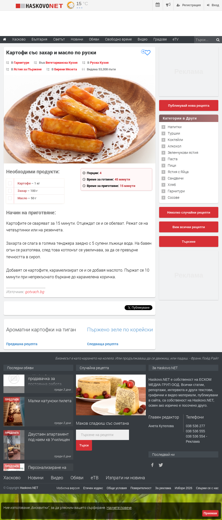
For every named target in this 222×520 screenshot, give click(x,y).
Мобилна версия (68, 488)
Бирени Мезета (65, 69)
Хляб (172, 184)
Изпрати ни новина (125, 477)
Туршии (174, 133)
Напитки (175, 126)
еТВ (94, 477)
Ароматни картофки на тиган (41, 329)
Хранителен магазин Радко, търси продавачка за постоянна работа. (47, 387)
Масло (23, 198)
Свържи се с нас (207, 488)
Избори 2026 (183, 488)
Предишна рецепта (21, 343)
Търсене (189, 241)
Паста (173, 159)
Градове (160, 39)
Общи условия (117, 488)
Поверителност (140, 488)
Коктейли (175, 139)
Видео (57, 477)
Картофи (24, 183)
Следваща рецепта (102, 343)
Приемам (210, 513)
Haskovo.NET (29, 488)
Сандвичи (176, 178)
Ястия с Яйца (178, 171)
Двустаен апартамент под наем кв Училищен (49, 447)
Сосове (173, 197)
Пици (172, 165)
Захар (22, 190)
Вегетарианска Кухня (61, 62)
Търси (84, 445)
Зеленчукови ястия (183, 152)
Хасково (11, 477)
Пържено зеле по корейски (120, 329)
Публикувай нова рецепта (188, 105)
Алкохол (174, 146)
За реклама (163, 488)
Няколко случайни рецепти (188, 212)
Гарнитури (21, 62)
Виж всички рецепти (188, 227)
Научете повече (119, 507)
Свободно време (118, 39)
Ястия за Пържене (28, 69)
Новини (77, 39)
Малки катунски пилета (50, 411)
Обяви (77, 477)
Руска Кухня (99, 62)
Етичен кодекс (93, 488)
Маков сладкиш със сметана (102, 423)
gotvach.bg (34, 291)
